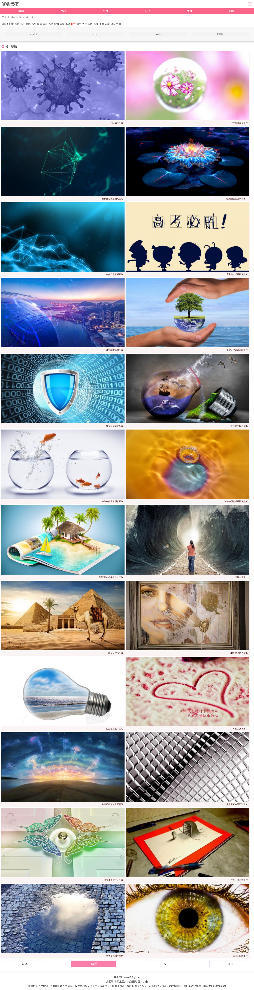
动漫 (96, 23)
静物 (56, 23)
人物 (51, 23)
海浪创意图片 (241, 577)
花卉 (22, 23)
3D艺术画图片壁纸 (238, 653)
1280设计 (95, 34)
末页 (230, 963)
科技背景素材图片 (114, 274)
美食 (62, 23)
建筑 (28, 23)
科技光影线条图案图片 (112, 198)
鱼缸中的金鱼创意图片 (112, 501)
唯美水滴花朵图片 (239, 123)
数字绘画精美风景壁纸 (112, 804)
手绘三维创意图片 (239, 880)
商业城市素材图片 (114, 350)
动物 (17, 23)
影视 (39, 23)
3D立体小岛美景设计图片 (111, 577)
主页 (4, 17)
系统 (67, 23)
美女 (45, 23)
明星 (232, 11)
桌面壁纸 (16, 17)
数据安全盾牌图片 (114, 426)
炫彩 (113, 23)
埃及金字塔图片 (115, 653)
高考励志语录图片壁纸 (237, 274)
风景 (11, 23)
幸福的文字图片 (240, 728)
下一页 (163, 963)
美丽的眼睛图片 (240, 956)
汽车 (34, 23)
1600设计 (158, 34)
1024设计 (33, 34)
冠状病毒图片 (116, 123)
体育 (84, 23)
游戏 (79, 23)
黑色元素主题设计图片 (237, 804)
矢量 (107, 23)
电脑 (21, 11)
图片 (105, 11)
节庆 (118, 23)
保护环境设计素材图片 (237, 350)
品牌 (90, 23)
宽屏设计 (220, 34)
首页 (24, 963)
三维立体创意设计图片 (112, 880)
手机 (63, 11)
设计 (28, 17)
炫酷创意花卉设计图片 (237, 198)
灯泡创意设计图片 (114, 728)
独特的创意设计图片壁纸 (236, 501)
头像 (190, 11)
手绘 (101, 23)
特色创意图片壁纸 (114, 956)
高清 (147, 11)
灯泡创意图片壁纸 (239, 426)
